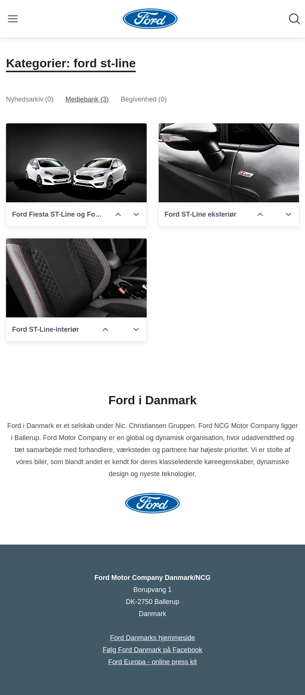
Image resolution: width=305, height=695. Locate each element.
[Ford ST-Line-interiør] (76, 277)
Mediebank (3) (87, 99)
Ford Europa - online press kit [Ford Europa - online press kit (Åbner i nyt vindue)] (152, 662)
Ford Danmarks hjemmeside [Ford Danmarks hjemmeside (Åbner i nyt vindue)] (152, 638)
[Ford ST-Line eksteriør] (229, 162)
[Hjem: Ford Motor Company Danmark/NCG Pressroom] (150, 19)
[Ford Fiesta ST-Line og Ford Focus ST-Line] (76, 162)
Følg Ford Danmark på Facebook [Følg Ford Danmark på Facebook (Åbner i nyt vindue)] (152, 650)
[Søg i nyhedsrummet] (294, 19)
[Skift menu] (13, 18)
